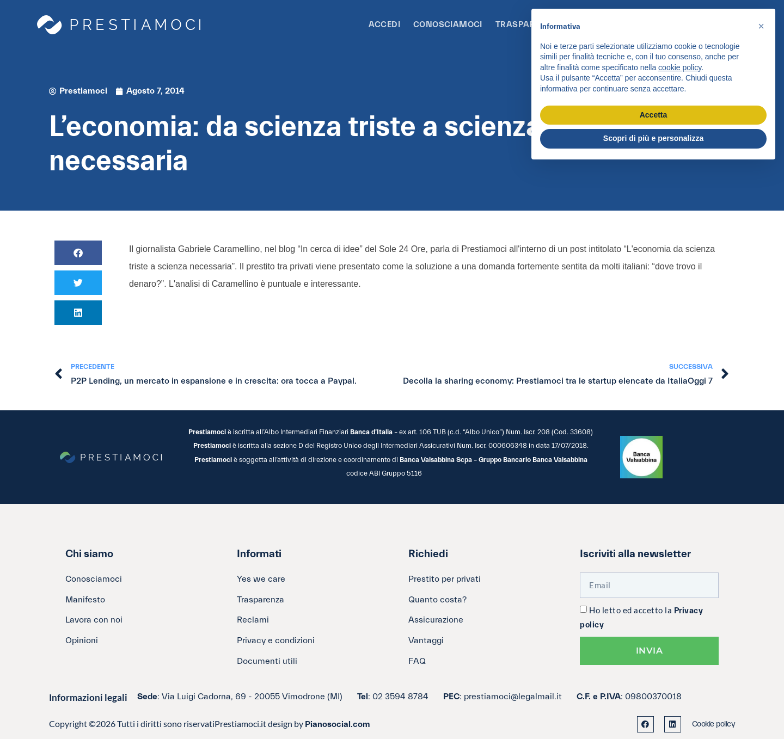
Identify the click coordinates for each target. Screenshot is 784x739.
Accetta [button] (653, 114)
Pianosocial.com (337, 724)
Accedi (384, 24)
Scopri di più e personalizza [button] (653, 138)
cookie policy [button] (679, 67)
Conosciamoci (447, 24)
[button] (78, 253)
